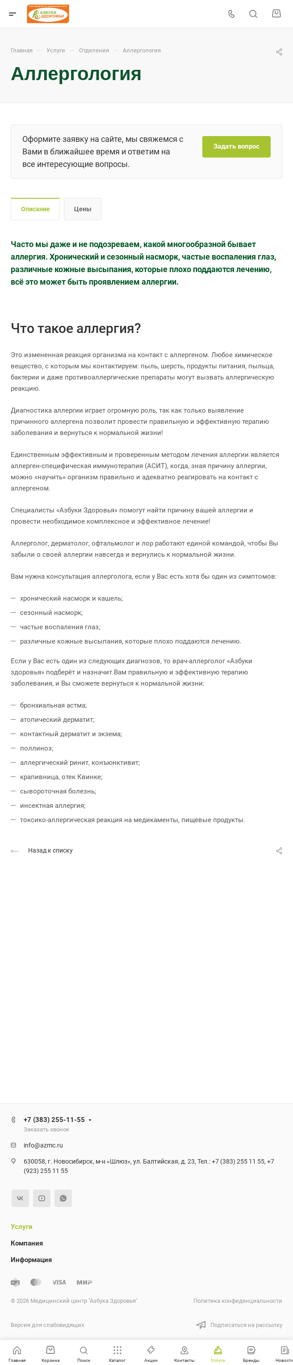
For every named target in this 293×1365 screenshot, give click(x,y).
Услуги (22, 1227)
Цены (83, 209)
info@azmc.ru (43, 1145)
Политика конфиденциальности (237, 1300)
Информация (31, 1260)
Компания (27, 1243)
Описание (35, 209)
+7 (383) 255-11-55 (54, 1120)
